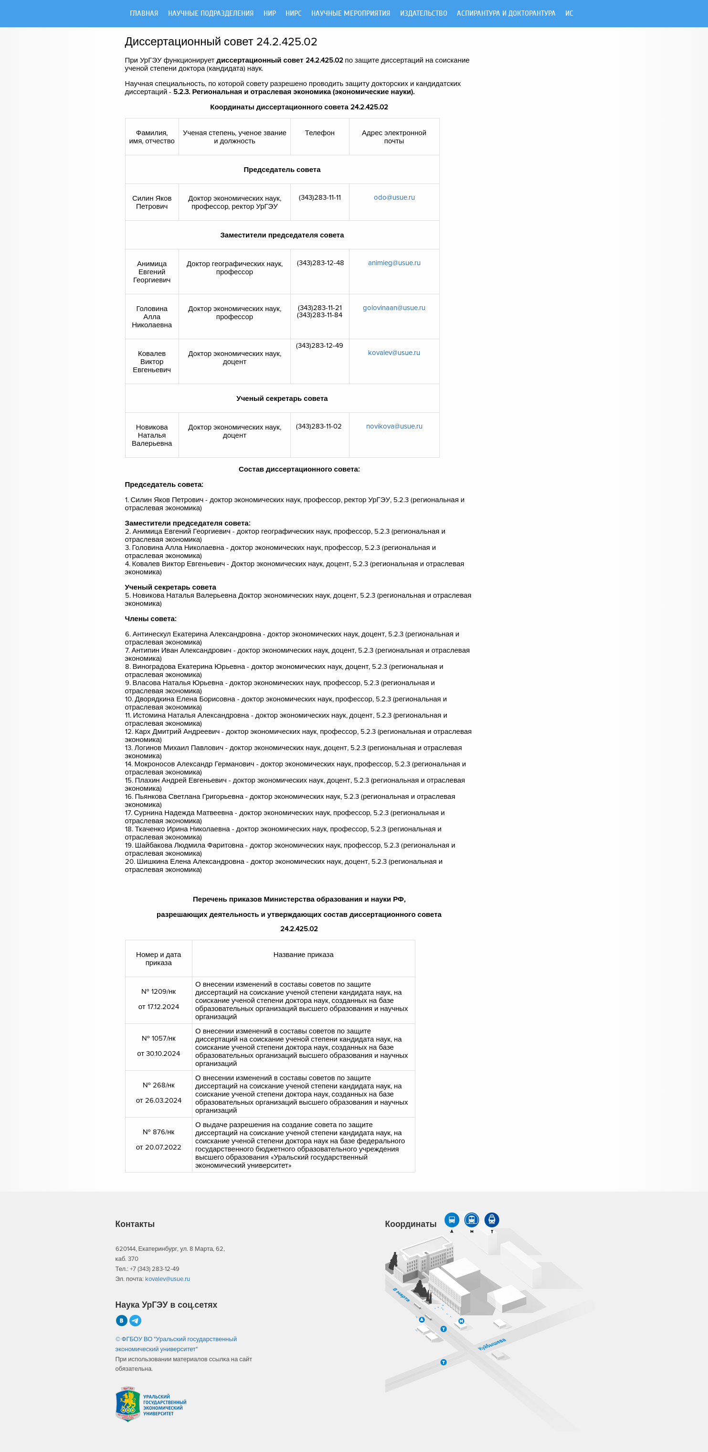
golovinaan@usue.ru (394, 308)
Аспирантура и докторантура (506, 14)
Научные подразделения (211, 14)
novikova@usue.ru (394, 426)
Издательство (423, 14)
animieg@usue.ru (394, 263)
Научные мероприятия (351, 14)
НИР (270, 14)
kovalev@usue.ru (394, 352)
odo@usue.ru (394, 197)
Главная (144, 14)
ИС (569, 14)
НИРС (293, 14)
